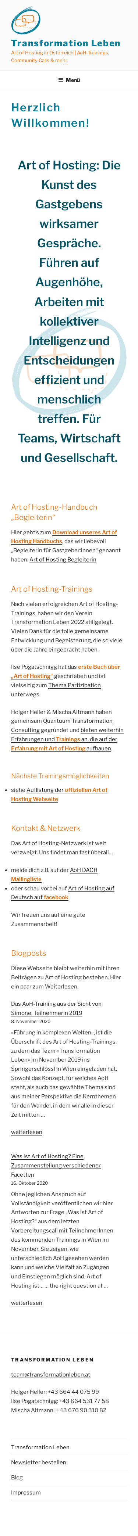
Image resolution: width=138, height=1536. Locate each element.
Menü (69, 80)
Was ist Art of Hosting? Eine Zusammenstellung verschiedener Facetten (56, 1165)
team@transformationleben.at (50, 1374)
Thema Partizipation (74, 685)
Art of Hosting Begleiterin (62, 559)
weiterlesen (26, 1132)
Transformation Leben (66, 43)
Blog (17, 1477)
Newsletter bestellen (38, 1462)
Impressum (26, 1492)
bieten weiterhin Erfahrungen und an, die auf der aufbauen (67, 739)
